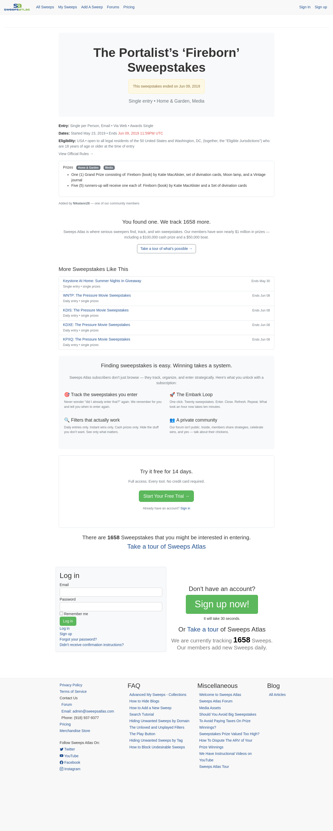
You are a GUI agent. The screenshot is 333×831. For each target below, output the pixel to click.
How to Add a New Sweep (151, 708)
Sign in (185, 508)
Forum (67, 704)
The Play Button (142, 734)
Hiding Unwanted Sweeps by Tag (156, 740)
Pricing (128, 7)
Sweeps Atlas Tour (214, 766)
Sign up (321, 7)
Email (64, 585)
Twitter (67, 749)
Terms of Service (73, 691)
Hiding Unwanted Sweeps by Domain (159, 721)
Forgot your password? (78, 639)
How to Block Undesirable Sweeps (157, 747)
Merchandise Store (75, 731)
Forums (113, 7)
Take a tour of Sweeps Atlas (166, 546)
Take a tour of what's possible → (166, 249)
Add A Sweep (92, 7)
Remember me (76, 614)
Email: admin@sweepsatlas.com (88, 711)
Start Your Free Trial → (166, 496)
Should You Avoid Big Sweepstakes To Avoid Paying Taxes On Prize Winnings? (227, 720)
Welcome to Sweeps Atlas (220, 695)
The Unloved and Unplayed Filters (157, 727)
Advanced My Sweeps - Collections (158, 695)
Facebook (70, 762)
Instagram (70, 769)
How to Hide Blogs (144, 701)
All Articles (277, 695)
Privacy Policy (71, 685)
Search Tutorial (142, 714)
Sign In (305, 7)
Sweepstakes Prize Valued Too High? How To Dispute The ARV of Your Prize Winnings (229, 740)
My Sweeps (67, 7)
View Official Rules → (76, 154)
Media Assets (210, 708)
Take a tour (203, 629)
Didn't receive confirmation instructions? (92, 645)
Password (68, 599)
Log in (65, 628)
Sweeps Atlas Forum (215, 701)
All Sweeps (45, 7)
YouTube (69, 756)
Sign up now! (222, 604)
